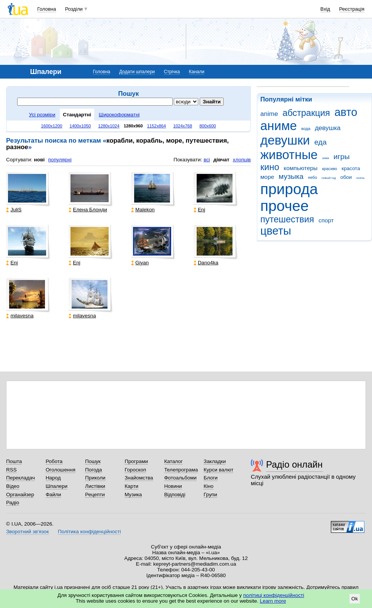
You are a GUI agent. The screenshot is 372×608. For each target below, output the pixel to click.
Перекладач (20, 478)
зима (325, 158)
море (267, 177)
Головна (46, 9)
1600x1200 (52, 126)
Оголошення (60, 470)
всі (207, 159)
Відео (12, 486)
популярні (59, 159)
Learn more (273, 601)
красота (351, 168)
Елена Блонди (88, 209)
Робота (54, 461)
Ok (354, 599)
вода (306, 128)
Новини (173, 486)
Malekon (143, 209)
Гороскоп (135, 470)
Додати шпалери (137, 71)
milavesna (20, 315)
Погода (93, 470)
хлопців (242, 159)
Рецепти (95, 494)
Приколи (95, 478)
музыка (291, 176)
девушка (328, 128)
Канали (197, 71)
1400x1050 (80, 126)
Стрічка (172, 71)
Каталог (173, 461)
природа (289, 189)
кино (269, 167)
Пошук (93, 461)
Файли (53, 494)
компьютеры (300, 168)
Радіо (12, 502)
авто (346, 112)
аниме (278, 126)
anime (269, 113)
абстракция (306, 113)
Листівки (95, 486)
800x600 (207, 126)
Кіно (208, 486)
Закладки (215, 461)
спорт (326, 220)
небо (312, 177)
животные (288, 155)
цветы (275, 231)
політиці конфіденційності (273, 595)
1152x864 (156, 126)
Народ (53, 478)
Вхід (325, 9)
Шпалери (56, 486)
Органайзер (20, 494)
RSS (11, 470)
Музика (133, 494)
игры (342, 157)
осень (360, 178)
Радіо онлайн (294, 464)
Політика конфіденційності (89, 531)
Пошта (14, 461)
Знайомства (139, 478)
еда (320, 142)
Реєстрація (351, 9)
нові (39, 159)
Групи (210, 494)
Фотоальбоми (180, 478)
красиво (329, 168)
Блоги (211, 478)
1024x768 (182, 126)
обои (346, 177)
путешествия (287, 219)
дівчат (221, 159)
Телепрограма (181, 470)
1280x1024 (108, 126)
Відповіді (175, 494)
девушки (285, 140)
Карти (131, 486)
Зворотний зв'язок (27, 531)
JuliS (13, 209)
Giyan (140, 262)
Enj (199, 209)
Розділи (74, 9)
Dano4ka (206, 262)
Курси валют (218, 470)
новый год (329, 178)
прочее (284, 206)
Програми (136, 461)
